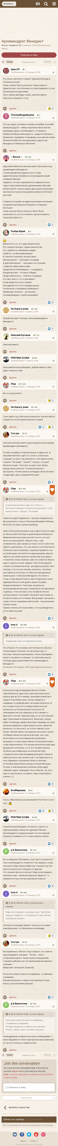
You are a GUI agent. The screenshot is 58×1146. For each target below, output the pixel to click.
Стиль (34, 1141)
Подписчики (26, 1098)
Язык (23, 1141)
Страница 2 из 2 (29, 62)
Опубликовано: (25, 72)
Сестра (32, 499)
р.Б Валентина (36, 903)
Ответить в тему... (16, 1087)
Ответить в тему (29, 55)
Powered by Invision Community (29, 1145)
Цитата (12, 108)
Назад (10, 62)
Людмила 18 (14, 45)
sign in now (17, 1071)
